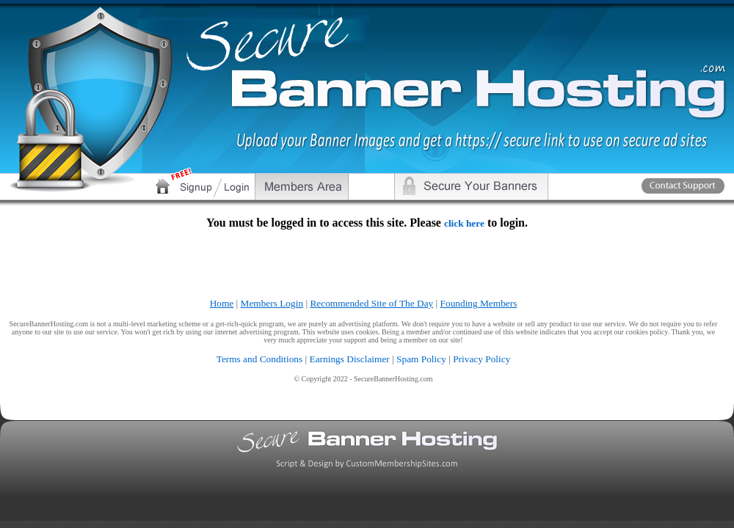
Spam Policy (421, 358)
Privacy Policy (481, 358)
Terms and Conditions (260, 358)
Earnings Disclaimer (350, 358)
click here (464, 223)
